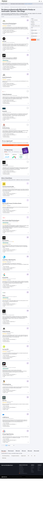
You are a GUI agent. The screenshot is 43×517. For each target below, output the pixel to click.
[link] (39, 1)
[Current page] (11, 445)
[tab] (3, 451)
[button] (27, 16)
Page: (9, 445)
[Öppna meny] (41, 1)
